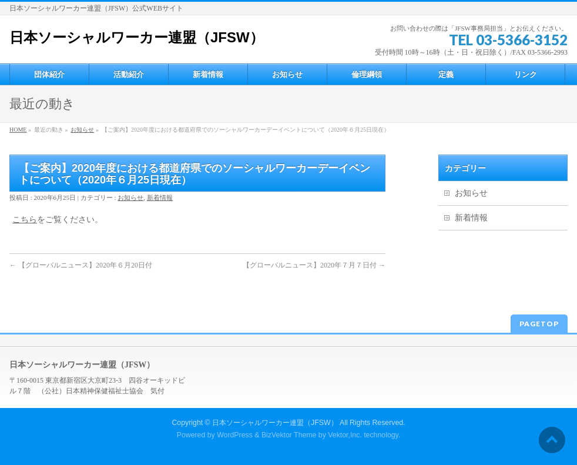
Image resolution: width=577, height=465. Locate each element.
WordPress (235, 435)
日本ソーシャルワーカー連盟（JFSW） (136, 37)
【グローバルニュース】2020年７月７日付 (314, 265)
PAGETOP (539, 323)
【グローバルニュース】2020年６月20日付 (80, 265)
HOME (17, 129)
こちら (24, 219)
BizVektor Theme (289, 435)
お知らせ (82, 129)
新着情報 (160, 197)
